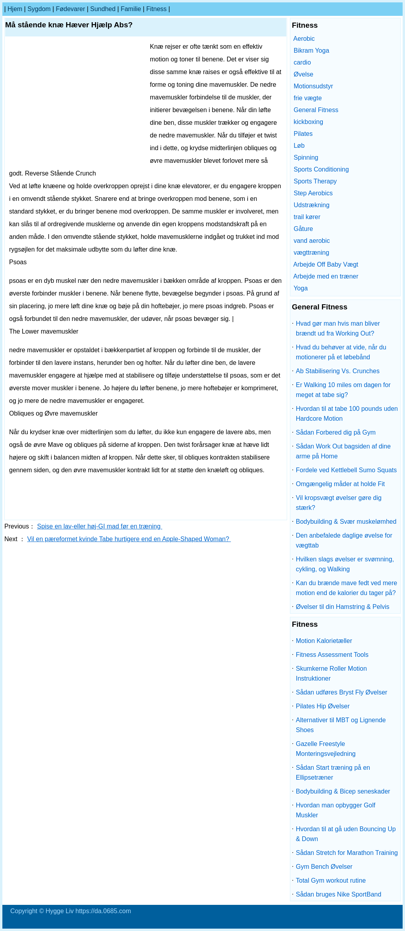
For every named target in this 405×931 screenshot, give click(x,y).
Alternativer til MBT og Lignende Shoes (341, 725)
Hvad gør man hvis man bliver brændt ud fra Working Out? (338, 328)
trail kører (306, 217)
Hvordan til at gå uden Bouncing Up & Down (346, 834)
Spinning (305, 157)
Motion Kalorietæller (324, 640)
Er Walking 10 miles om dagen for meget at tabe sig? (343, 390)
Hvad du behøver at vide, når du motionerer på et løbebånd (341, 352)
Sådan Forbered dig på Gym (336, 432)
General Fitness (315, 110)
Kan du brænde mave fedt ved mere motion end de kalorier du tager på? (346, 588)
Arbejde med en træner (326, 276)
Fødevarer (70, 9)
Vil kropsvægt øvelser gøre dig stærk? (339, 502)
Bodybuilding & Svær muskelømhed (346, 521)
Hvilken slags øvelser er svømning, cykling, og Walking (345, 564)
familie (131, 9)
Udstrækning (311, 205)
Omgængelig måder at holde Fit (340, 484)
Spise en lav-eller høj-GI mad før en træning (100, 526)
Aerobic (304, 38)
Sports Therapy (315, 181)
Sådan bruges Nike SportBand (338, 894)
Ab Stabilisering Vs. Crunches (338, 371)
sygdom (39, 9)
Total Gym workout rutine (331, 880)
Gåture (303, 228)
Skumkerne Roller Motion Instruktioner (331, 673)
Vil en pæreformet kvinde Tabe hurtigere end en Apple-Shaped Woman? (129, 539)
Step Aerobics (313, 193)
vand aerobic (311, 240)
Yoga (300, 288)
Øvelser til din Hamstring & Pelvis (343, 606)
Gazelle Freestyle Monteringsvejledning (326, 748)
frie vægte (307, 98)
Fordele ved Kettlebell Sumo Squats (346, 470)
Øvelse (303, 74)
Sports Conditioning (321, 169)
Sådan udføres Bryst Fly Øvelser (341, 692)
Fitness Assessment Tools (332, 654)
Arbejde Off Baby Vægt (325, 264)
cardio (302, 62)
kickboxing (308, 121)
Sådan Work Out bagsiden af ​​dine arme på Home (343, 451)
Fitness (156, 9)
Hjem (15, 9)
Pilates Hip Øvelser (323, 706)
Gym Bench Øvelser (324, 866)
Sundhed (102, 9)
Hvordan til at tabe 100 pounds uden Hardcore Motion (347, 413)
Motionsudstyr (313, 86)
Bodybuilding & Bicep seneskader (343, 791)
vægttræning (311, 252)
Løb (299, 145)
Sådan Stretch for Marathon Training (347, 852)
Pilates (302, 133)
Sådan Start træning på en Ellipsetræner (333, 772)
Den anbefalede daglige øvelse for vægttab (344, 540)
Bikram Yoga (311, 50)
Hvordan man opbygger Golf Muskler (335, 810)
